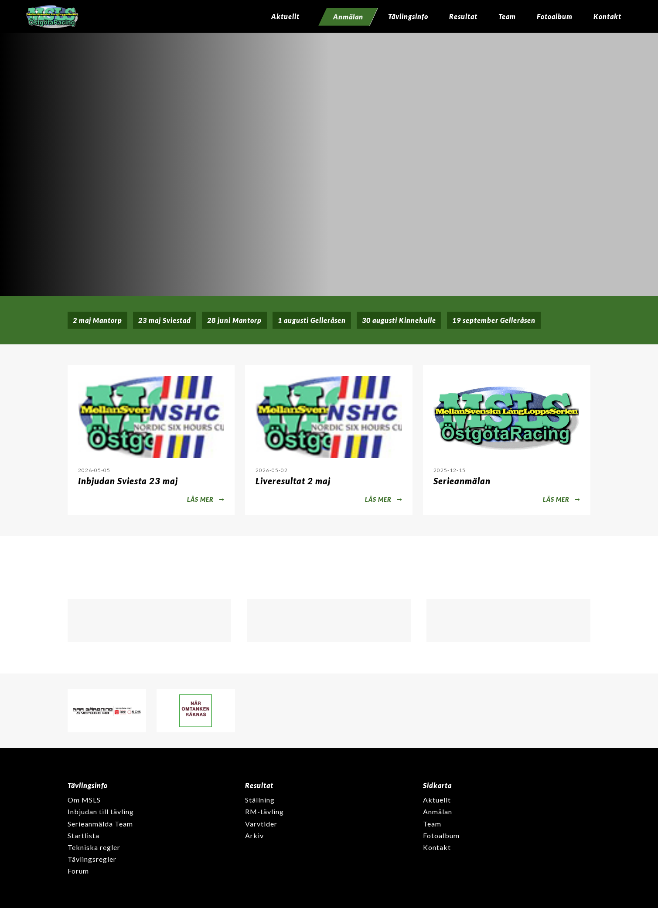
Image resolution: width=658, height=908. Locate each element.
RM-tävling (264, 811)
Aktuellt (285, 16)
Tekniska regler (94, 847)
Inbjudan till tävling (101, 811)
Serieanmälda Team (100, 824)
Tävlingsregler (92, 859)
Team (507, 16)
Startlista (83, 835)
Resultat (463, 16)
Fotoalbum (555, 16)
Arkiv (254, 835)
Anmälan (437, 811)
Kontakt (607, 16)
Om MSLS (84, 800)
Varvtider (261, 824)
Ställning (260, 800)
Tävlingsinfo (408, 16)
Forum (78, 871)
